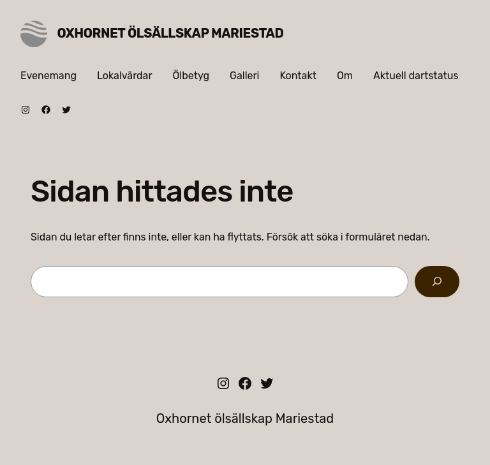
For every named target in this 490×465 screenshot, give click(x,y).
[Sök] (437, 281)
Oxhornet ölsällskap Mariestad (170, 33)
